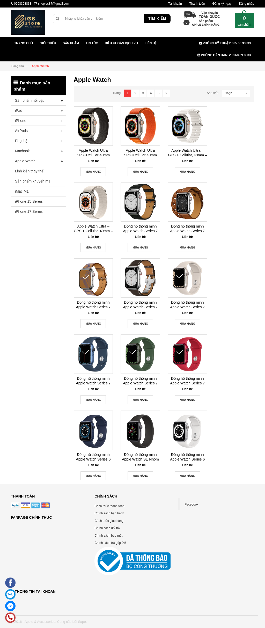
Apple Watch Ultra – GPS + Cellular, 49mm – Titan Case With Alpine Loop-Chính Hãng (93, 228)
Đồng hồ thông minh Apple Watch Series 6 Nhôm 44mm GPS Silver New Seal (187, 457)
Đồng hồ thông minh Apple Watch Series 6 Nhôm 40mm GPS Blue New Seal (93, 457)
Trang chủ (17, 66)
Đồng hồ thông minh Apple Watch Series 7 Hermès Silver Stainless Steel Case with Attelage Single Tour (140, 228)
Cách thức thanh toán (109, 506)
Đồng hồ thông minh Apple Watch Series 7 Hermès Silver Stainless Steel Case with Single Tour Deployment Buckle (140, 304)
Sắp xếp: (213, 93)
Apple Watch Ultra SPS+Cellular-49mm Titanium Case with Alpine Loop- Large (140, 152)
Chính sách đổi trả (107, 528)
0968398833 (22, 3)
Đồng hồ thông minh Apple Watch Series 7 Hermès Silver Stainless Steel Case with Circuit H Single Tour (93, 304)
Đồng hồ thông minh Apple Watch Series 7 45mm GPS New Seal (187, 380)
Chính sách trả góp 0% (110, 543)
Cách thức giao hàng (108, 521)
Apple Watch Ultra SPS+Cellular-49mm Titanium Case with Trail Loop (93, 152)
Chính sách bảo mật (108, 535)
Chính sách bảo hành (109, 513)
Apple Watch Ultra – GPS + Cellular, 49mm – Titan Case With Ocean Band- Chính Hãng (187, 152)
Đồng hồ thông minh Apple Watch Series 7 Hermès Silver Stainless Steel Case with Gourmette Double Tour (187, 228)
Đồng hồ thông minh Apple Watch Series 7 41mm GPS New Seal (140, 380)
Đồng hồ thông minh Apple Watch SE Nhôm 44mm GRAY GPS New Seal (140, 457)
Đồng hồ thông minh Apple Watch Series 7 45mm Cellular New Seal (93, 380)
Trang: (117, 93)
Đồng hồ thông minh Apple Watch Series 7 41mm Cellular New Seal (187, 304)
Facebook (191, 504)
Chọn (228, 93)
